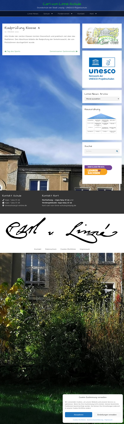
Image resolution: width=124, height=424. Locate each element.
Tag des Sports (13, 51)
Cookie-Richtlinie (79, 420)
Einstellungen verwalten (107, 415)
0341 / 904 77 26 (12, 203)
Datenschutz (51, 249)
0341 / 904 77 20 (12, 200)
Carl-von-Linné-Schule (62, 4)
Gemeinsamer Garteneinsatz (62, 51)
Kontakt (37, 249)
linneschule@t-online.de (16, 205)
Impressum (108, 420)
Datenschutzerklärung (95, 420)
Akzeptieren (78, 415)
